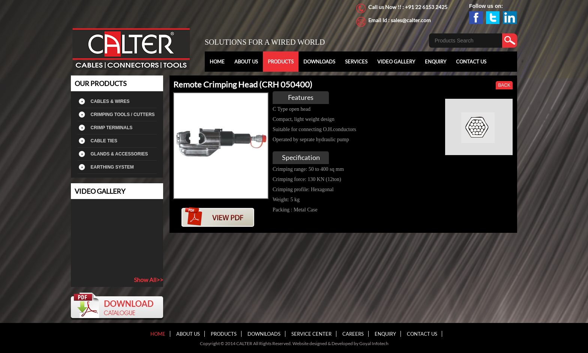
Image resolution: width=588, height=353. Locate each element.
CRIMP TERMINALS (112, 127)
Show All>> (148, 279)
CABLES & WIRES (110, 101)
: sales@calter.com (409, 20)
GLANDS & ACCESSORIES (119, 154)
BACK (504, 85)
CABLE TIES (104, 140)
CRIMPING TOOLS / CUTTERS (123, 114)
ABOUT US (246, 62)
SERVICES (356, 62)
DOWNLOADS (319, 62)
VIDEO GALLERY (396, 62)
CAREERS (353, 334)
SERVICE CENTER (311, 334)
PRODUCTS (281, 62)
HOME (217, 62)
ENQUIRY (435, 62)
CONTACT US (471, 62)
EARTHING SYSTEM (112, 167)
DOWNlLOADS (264, 334)
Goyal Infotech (373, 343)
